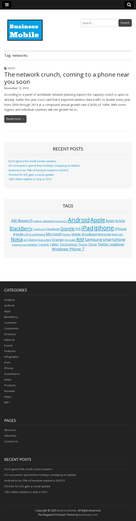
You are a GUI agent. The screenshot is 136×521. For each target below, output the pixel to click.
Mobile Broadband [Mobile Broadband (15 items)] (84, 234)
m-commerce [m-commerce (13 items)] (37, 234)
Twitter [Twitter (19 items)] (103, 244)
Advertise (10, 436)
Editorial (9, 340)
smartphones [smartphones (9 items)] (19, 244)
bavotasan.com (88, 515)
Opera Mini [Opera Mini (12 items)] (44, 240)
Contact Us (11, 441)
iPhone (8, 368)
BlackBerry (11, 317)
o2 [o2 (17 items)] (25, 240)
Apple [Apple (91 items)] (97, 220)
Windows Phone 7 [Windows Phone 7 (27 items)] (68, 249)
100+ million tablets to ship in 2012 (29, 179)
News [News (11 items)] (114, 234)
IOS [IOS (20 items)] (78, 229)
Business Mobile (66, 510)
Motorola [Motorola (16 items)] (104, 234)
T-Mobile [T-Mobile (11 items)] (43, 244)
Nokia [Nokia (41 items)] (17, 239)
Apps (7, 311)
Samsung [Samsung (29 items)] (93, 239)
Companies (11, 328)
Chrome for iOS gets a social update (31, 175)
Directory (10, 334)
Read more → (15, 119)
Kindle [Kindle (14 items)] (20, 234)
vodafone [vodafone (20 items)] (117, 244)
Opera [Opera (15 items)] (32, 240)
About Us (10, 430)
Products (10, 385)
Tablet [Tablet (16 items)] (54, 244)
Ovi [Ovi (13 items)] (66, 240)
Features (10, 351)
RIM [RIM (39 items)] (80, 239)
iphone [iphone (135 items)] (104, 228)
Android (9, 305)
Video (8, 397)
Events (8, 345)
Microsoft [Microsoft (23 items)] (54, 234)
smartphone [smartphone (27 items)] (114, 239)
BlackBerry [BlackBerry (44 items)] (21, 228)
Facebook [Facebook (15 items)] (53, 229)
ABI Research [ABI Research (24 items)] (22, 220)
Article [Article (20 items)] (120, 220)
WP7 (7, 402)
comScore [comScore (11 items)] (39, 229)
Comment (10, 323)
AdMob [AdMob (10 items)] (38, 221)
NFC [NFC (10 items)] (121, 234)
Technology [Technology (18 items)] (69, 244)
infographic (11, 357)
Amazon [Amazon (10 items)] (62, 221)
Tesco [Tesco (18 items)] (82, 244)
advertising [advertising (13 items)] (50, 221)
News (11, 68)
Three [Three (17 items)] (92, 244)
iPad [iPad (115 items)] (87, 228)
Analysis (9, 300)
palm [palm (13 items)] (72, 240)
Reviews (9, 391)
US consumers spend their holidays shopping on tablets (44, 165)
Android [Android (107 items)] (79, 220)
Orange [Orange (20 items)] (58, 239)
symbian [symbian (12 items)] (32, 244)
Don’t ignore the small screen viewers (32, 161)
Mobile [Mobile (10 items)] (67, 234)
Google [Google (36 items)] (67, 228)
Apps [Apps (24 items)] (110, 220)
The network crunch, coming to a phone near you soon (66, 78)
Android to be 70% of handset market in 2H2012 (38, 170)
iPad (7, 362)
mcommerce (12, 374)
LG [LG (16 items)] (26, 234)
